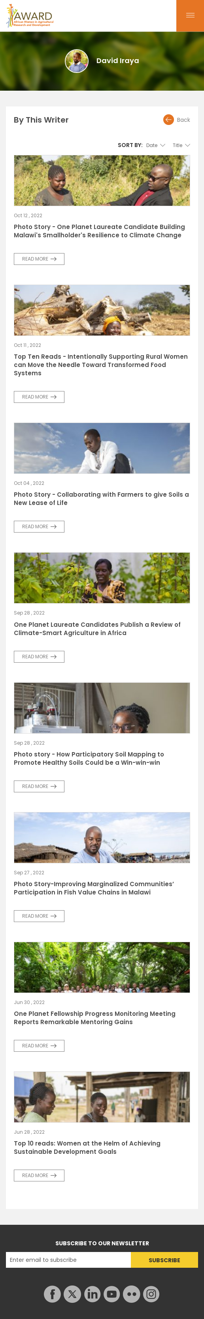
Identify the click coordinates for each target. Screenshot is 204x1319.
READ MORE (35, 258)
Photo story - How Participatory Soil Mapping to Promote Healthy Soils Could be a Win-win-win (89, 758)
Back (183, 120)
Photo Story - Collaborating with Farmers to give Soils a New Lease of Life (101, 498)
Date (151, 145)
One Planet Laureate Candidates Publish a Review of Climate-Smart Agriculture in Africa (97, 628)
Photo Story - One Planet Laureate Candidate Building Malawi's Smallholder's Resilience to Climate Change (99, 231)
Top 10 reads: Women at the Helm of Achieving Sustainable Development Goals (87, 1147)
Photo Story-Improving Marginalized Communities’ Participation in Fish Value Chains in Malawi (94, 888)
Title (177, 145)
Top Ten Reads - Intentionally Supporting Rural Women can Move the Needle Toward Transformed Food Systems (101, 364)
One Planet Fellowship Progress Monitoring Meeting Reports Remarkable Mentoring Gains (95, 1018)
